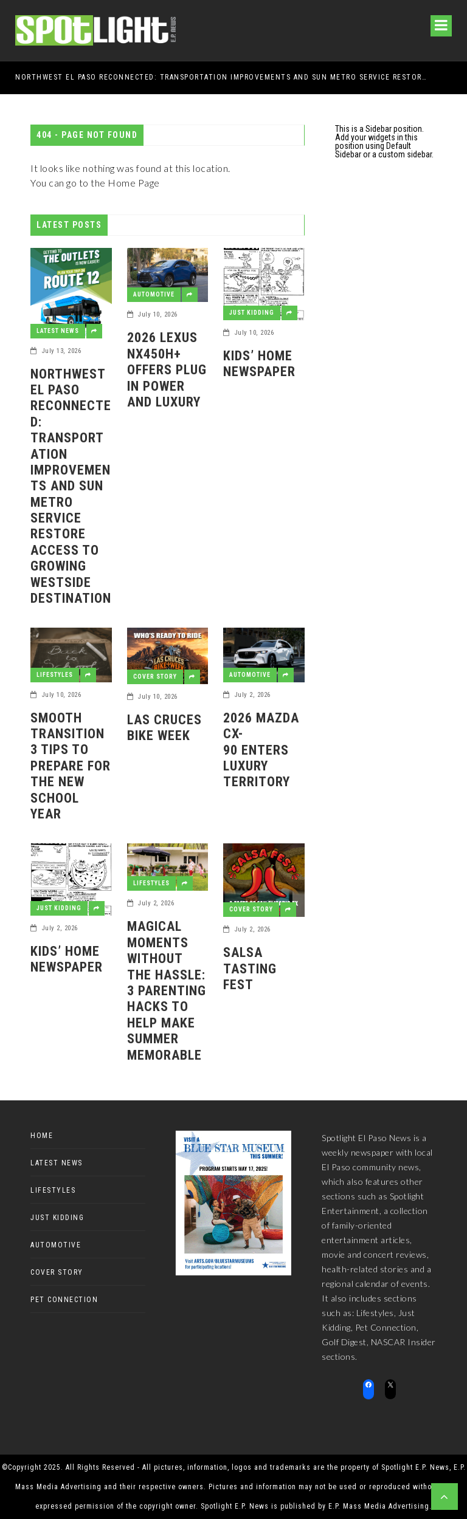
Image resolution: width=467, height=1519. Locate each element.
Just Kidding (251, 312)
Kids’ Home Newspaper (259, 363)
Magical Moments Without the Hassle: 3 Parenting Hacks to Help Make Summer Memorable (166, 990)
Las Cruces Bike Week (164, 727)
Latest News (57, 330)
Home (41, 1135)
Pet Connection (64, 1299)
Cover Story (155, 676)
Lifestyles (54, 674)
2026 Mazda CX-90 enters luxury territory (263, 750)
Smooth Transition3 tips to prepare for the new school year (70, 765)
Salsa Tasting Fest (250, 968)
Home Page (134, 182)
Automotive (154, 294)
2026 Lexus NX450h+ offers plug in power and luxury (167, 370)
